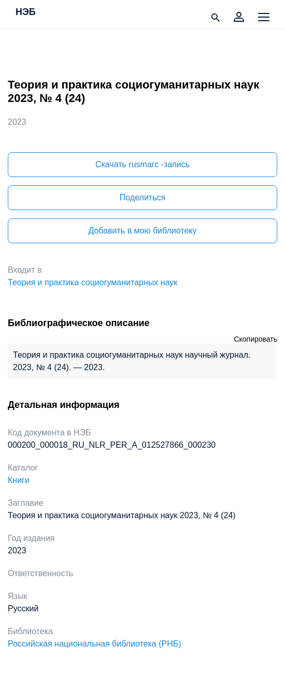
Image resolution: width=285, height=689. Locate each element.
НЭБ (26, 12)
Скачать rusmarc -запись (142, 164)
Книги (19, 480)
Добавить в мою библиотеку (142, 230)
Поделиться (142, 197)
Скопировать (255, 339)
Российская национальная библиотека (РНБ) (94, 643)
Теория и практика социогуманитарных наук (92, 282)
